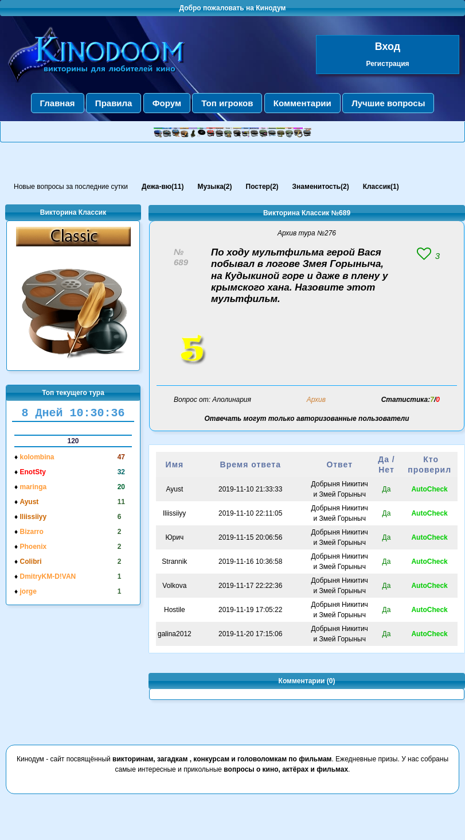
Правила (113, 103)
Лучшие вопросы (388, 103)
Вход (388, 46)
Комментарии (302, 103)
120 (73, 441)
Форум (167, 103)
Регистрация (387, 64)
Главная (57, 103)
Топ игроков (227, 103)
